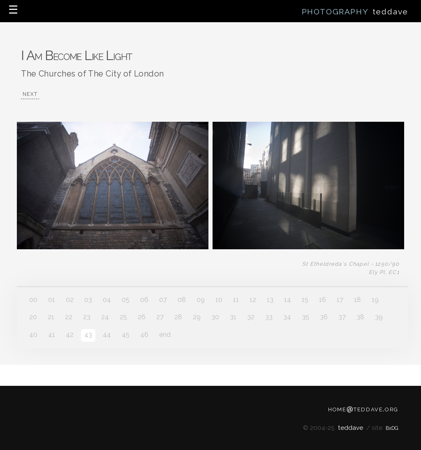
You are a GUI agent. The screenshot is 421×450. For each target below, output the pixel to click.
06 (144, 300)
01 (51, 300)
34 (287, 317)
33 (269, 317)
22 (68, 317)
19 (375, 300)
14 (287, 300)
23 (86, 317)
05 (126, 300)
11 (236, 300)
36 (324, 317)
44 (107, 335)
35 (305, 317)
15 (305, 300)
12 (253, 300)
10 (218, 300)
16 (322, 300)
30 (215, 317)
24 (105, 317)
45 (126, 335)
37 (342, 317)
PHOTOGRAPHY (336, 11)
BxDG (392, 428)
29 (197, 317)
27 (160, 317)
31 (233, 317)
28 (178, 317)
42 (70, 335)
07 (163, 300)
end (165, 335)
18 (357, 300)
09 (201, 300)
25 (123, 317)
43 (88, 335)
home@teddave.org (363, 408)
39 (379, 317)
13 (270, 300)
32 (250, 317)
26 (142, 317)
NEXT (30, 94)
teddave (350, 427)
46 (144, 335)
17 (340, 300)
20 (33, 317)
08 (182, 300)
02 (70, 300)
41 (51, 335)
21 (51, 317)
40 (33, 335)
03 (88, 300)
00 (33, 300)
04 (107, 300)
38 (360, 317)
